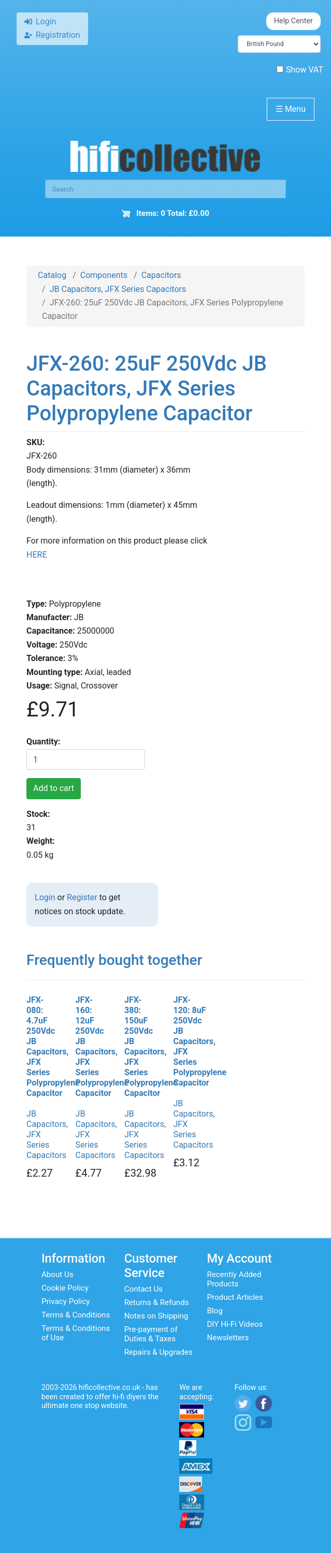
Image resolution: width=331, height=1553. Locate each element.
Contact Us (143, 1289)
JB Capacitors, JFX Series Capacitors (118, 289)
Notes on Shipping (156, 1316)
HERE (36, 555)
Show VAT (300, 70)
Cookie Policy (65, 1288)
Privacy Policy (65, 1301)
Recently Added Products (234, 1279)
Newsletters (228, 1337)
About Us (57, 1274)
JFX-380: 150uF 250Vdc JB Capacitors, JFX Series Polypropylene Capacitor (140, 1046)
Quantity (42, 741)
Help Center (293, 21)
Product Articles (235, 1297)
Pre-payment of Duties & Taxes (151, 1334)
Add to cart (53, 788)
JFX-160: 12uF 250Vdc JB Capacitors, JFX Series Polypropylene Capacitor (92, 1046)
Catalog (52, 275)
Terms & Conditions (75, 1315)
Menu (291, 109)
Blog (214, 1310)
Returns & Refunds (156, 1302)
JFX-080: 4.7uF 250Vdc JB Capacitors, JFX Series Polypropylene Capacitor (43, 1046)
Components (103, 275)
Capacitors (161, 275)
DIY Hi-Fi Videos (235, 1324)
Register (82, 897)
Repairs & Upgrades (158, 1352)
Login (45, 897)
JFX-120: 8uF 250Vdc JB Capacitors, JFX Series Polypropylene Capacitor (189, 1041)
